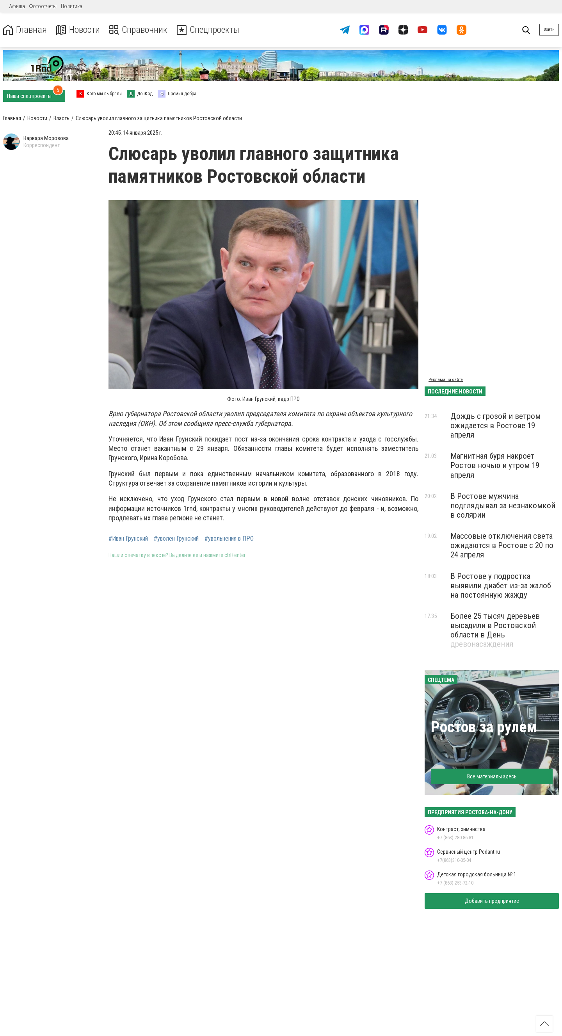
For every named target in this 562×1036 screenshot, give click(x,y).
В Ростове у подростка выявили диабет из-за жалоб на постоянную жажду (500, 585)
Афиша (17, 6)
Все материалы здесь (492, 776)
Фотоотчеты (43, 6)
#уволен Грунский (176, 538)
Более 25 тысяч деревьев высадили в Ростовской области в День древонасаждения (495, 630)
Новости (77, 30)
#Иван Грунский (128, 538)
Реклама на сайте (446, 379)
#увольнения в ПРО (229, 538)
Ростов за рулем (484, 727)
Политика (71, 6)
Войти (549, 29)
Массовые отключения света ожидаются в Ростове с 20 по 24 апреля (501, 545)
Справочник (138, 30)
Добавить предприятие (492, 901)
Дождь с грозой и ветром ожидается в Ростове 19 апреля (495, 425)
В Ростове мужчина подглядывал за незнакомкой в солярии (502, 505)
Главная (24, 30)
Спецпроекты (208, 30)
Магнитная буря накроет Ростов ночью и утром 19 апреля (494, 465)
